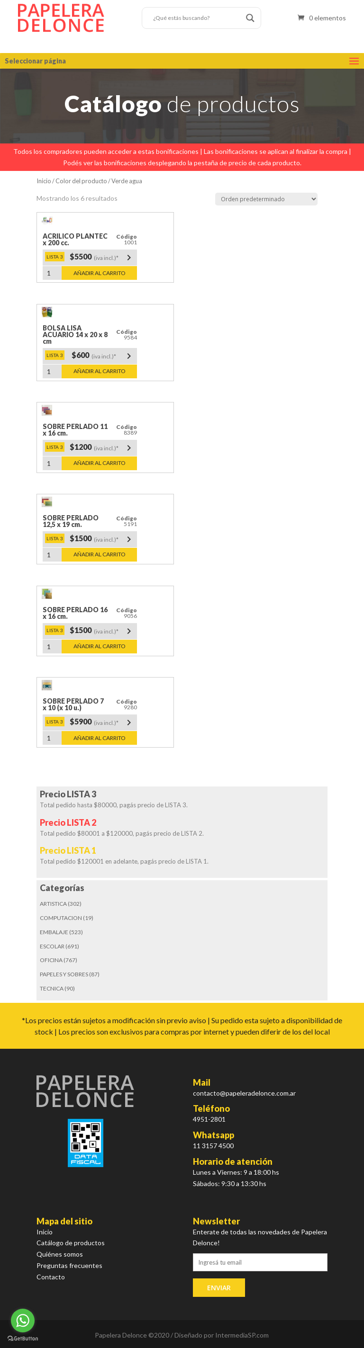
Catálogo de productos (70, 1243)
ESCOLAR (52, 946)
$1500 (102, 539)
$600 (103, 356)
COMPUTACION (61, 917)
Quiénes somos (59, 1254)
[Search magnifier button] (250, 18)
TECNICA (52, 988)
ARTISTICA (53, 903)
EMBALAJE (54, 932)
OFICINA (51, 960)
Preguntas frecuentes (69, 1265)
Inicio (43, 181)
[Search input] (197, 18)
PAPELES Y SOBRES (64, 974)
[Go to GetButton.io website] (23, 1338)
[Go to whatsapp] (23, 1320)
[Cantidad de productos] (52, 273)
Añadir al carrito (99, 273)
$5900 (102, 722)
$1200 (102, 448)
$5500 (102, 257)
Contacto (50, 1277)
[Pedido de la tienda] (266, 199)
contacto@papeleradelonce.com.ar (244, 1093)
